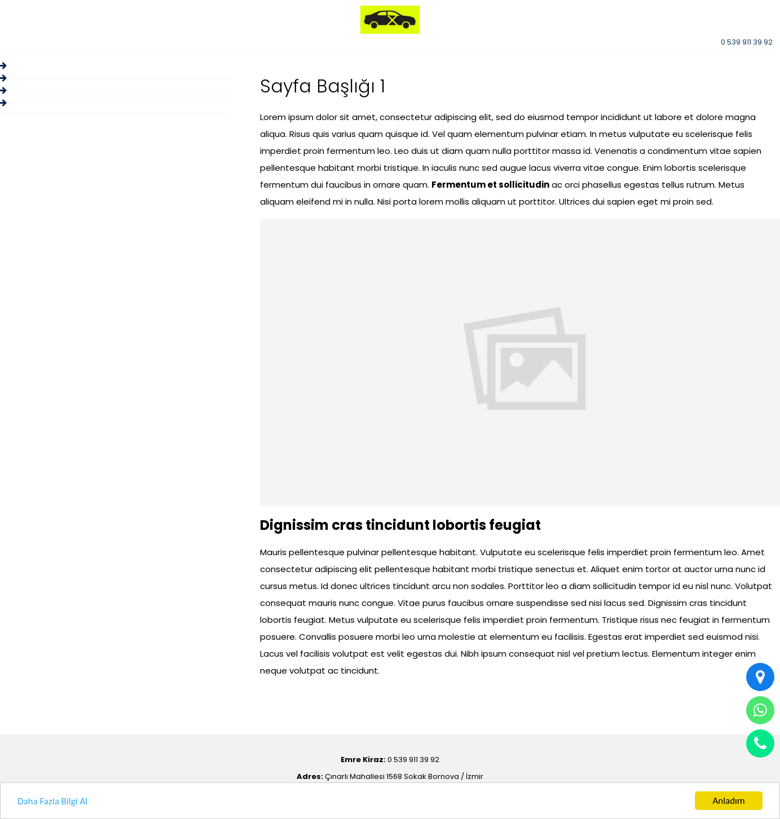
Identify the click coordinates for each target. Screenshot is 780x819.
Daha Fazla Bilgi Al (52, 801)
